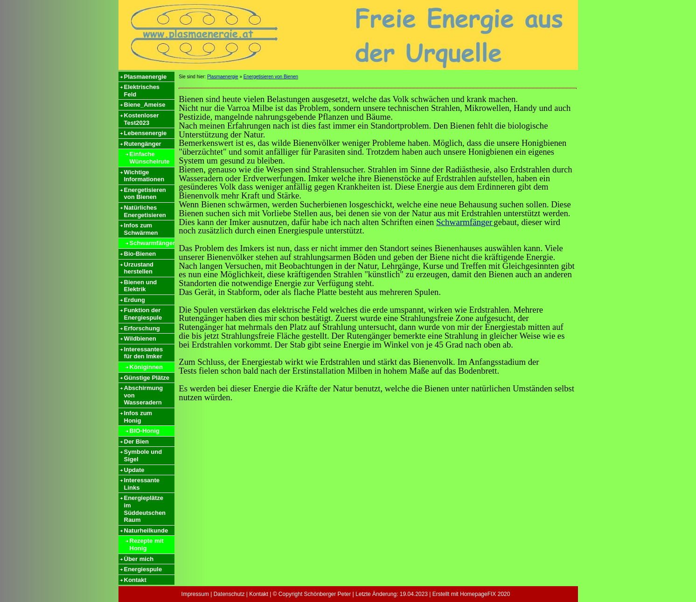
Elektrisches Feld (142, 90)
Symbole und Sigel (143, 455)
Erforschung (142, 328)
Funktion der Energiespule (143, 314)
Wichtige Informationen (144, 176)
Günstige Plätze (147, 377)
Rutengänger (142, 143)
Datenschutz (229, 594)
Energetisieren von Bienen (145, 193)
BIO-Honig (145, 430)
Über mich (139, 558)
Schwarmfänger (152, 242)
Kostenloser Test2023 (141, 119)
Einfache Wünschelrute (150, 157)
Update (134, 469)
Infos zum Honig (138, 417)
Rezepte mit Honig (147, 544)
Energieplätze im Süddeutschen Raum (145, 508)
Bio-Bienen (140, 253)
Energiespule (143, 569)
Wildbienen (140, 338)
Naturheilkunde (146, 530)
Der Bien (136, 441)
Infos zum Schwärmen (141, 229)
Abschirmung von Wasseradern (143, 395)
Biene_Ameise (145, 104)
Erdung (135, 299)
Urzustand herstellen (139, 268)
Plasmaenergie (145, 76)
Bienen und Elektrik (140, 286)
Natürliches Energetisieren (145, 211)
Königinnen (146, 366)
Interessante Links (142, 484)
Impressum (195, 594)
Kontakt (135, 579)
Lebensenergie (145, 133)
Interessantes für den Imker (143, 353)
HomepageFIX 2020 (485, 594)
